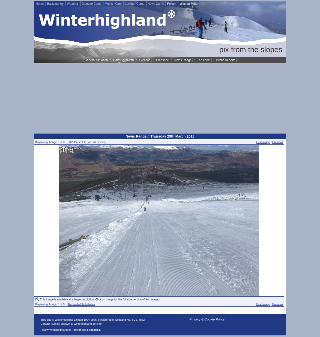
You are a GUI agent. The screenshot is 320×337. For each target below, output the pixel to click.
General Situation (96, 60)
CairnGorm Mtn (123, 60)
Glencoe (144, 60)
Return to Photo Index (81, 304)
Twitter (76, 329)
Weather (73, 4)
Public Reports (226, 60)
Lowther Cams (135, 4)
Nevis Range (183, 60)
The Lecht (203, 60)
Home (40, 4)
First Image (263, 142)
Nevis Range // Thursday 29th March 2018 (160, 136)
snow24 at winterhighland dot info (81, 323)
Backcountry (55, 4)
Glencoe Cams (92, 4)
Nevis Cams (156, 4)
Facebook (93, 329)
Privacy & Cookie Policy (207, 319)
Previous (277, 142)
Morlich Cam (113, 4)
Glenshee (162, 60)
